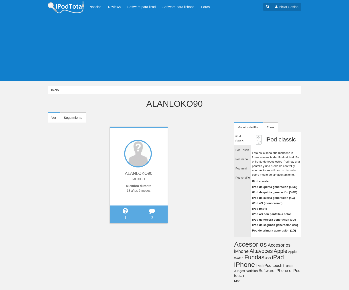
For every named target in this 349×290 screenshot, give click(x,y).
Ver (55, 119)
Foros (205, 7)
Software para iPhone (178, 7)
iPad (278, 257)
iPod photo (259, 208)
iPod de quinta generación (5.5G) (274, 187)
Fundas (254, 257)
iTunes (288, 266)
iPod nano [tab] (241, 159)
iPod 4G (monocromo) (267, 203)
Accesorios (250, 244)
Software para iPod (141, 7)
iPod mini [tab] (241, 168)
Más (237, 281)
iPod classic (260, 181)
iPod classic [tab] (239, 138)
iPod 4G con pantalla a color (271, 214)
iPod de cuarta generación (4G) (273, 197)
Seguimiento (73, 117)
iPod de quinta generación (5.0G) (274, 192)
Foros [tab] (270, 127)
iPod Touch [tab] (242, 150)
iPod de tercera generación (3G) (274, 219)
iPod (259, 266)
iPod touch (273, 265)
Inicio (55, 90)
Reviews (114, 7)
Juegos (239, 271)
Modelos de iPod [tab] (248, 127)
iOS (268, 258)
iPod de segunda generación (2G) (275, 225)
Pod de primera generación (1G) (274, 230)
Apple (280, 251)
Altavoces (261, 251)
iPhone (244, 264)
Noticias (95, 7)
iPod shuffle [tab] (242, 177)
